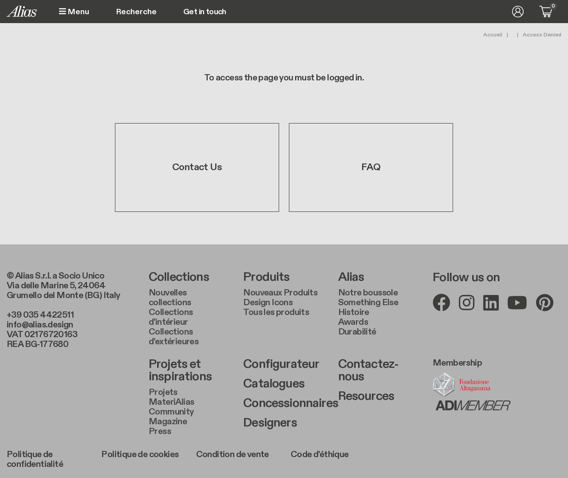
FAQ (371, 168)
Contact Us (197, 168)
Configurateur (281, 364)
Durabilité (357, 332)
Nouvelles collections (170, 297)
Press (160, 431)
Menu (74, 12)
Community (171, 412)
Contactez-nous (368, 370)
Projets (163, 392)
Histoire (353, 312)
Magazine (168, 421)
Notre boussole (368, 293)
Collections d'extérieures (173, 337)
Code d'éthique (320, 454)
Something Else (368, 302)
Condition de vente (232, 454)
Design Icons (267, 302)
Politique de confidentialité (35, 459)
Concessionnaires (283, 403)
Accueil (492, 34)
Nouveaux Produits (280, 293)
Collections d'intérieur (171, 317)
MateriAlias (171, 402)
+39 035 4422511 (40, 315)
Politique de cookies (139, 454)
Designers (269, 423)
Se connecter (518, 11)
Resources (366, 396)
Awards (353, 322)
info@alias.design (40, 325)
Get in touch (204, 12)
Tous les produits (276, 312)
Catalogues (273, 384)
